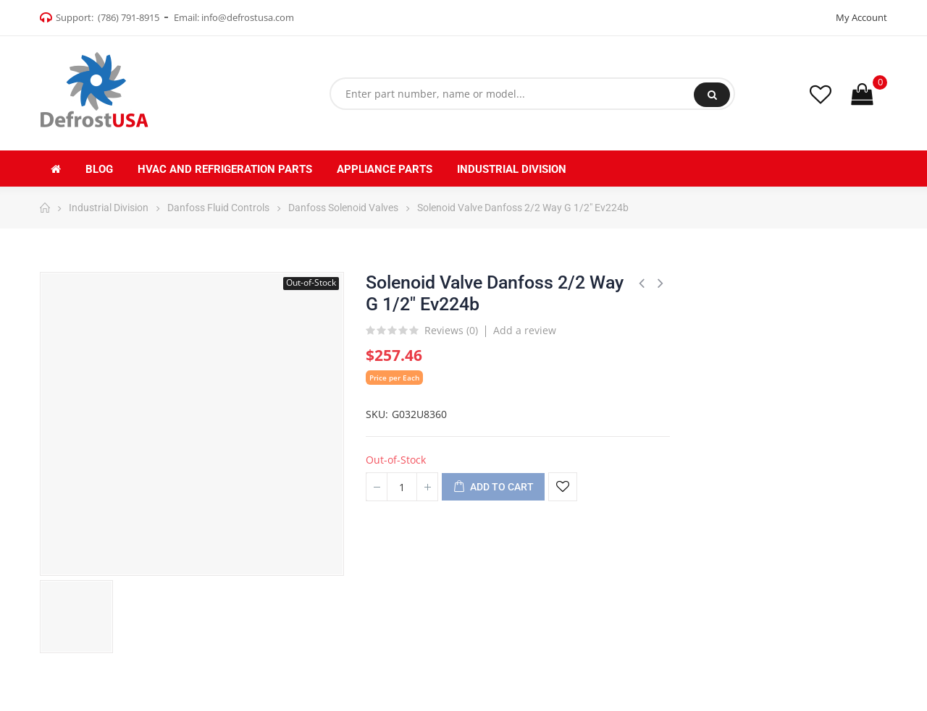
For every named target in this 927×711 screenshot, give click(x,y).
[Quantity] (402, 486)
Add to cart (493, 487)
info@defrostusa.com (247, 17)
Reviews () (451, 331)
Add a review (524, 330)
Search (712, 95)
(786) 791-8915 (128, 17)
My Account (861, 17)
